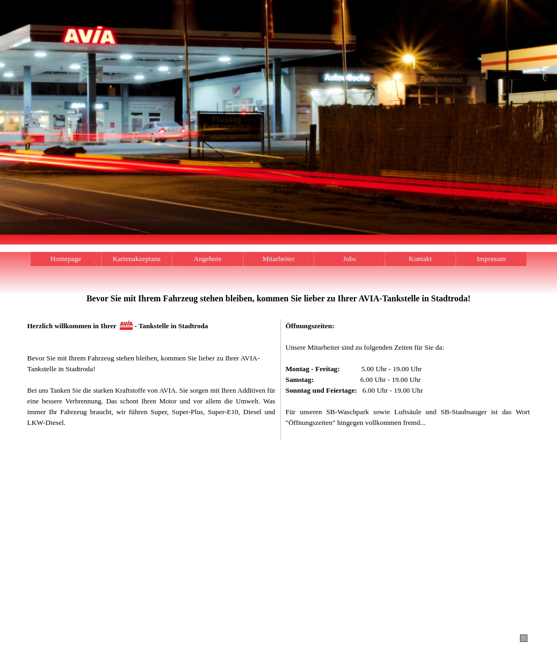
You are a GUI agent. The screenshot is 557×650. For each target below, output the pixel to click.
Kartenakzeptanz (137, 259)
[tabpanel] (278, 304)
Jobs (349, 259)
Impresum (490, 259)
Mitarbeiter (279, 259)
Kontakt (420, 259)
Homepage (66, 259)
